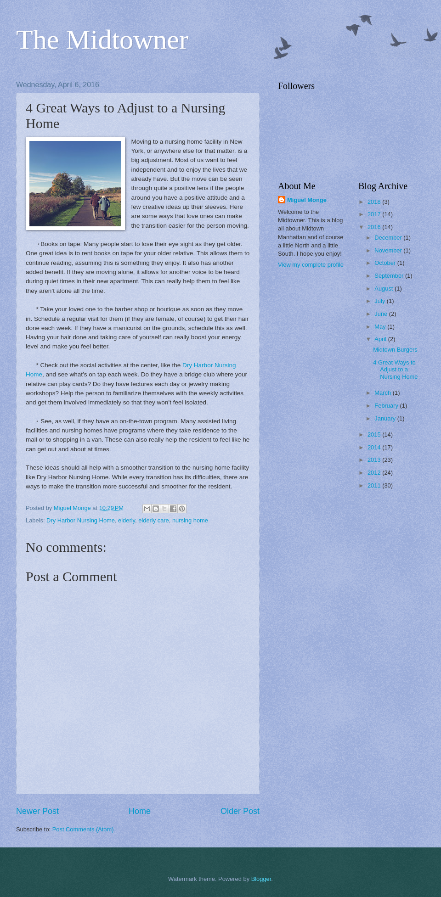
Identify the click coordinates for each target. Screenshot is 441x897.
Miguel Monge (307, 199)
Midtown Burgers (395, 349)
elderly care (153, 520)
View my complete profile (311, 264)
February (387, 405)
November (388, 250)
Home (140, 811)
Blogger (261, 878)
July (380, 300)
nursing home (190, 520)
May (380, 326)
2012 (375, 472)
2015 (375, 434)
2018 (375, 201)
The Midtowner (102, 39)
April (381, 339)
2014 (375, 447)
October (385, 262)
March (383, 392)
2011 (375, 485)
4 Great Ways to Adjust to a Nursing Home (395, 369)
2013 (375, 459)
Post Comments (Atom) (83, 829)
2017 (375, 214)
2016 (375, 227)
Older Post (240, 811)
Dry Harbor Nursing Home (80, 520)
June (381, 313)
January (385, 418)
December (388, 237)
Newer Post (37, 811)
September (389, 275)
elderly (126, 520)
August (384, 288)
